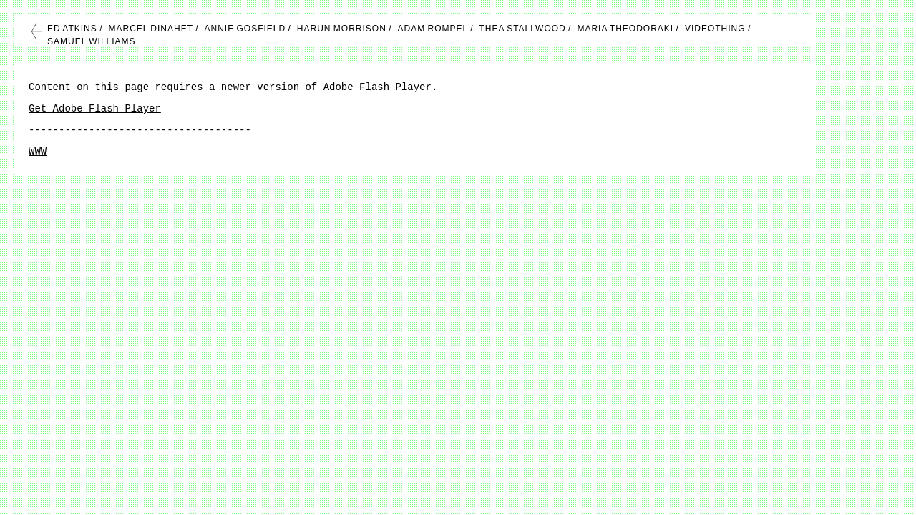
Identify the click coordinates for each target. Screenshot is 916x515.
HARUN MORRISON (341, 29)
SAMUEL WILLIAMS (91, 41)
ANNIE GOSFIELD (245, 29)
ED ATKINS (72, 29)
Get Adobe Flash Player (95, 108)
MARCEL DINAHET (150, 29)
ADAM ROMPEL (433, 29)
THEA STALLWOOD (522, 29)
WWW (38, 151)
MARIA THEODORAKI (625, 29)
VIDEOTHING (715, 29)
